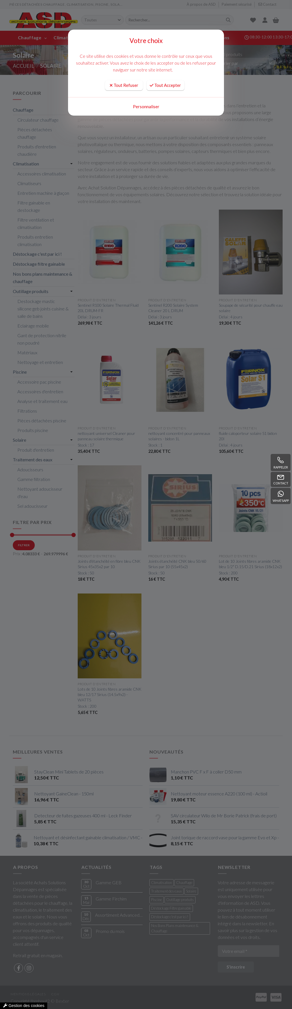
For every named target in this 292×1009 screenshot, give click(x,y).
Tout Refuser (124, 85)
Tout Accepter (165, 85)
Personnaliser (146, 106)
